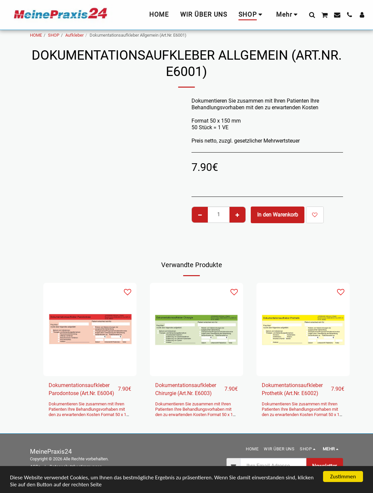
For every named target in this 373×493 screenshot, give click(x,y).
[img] (90, 329)
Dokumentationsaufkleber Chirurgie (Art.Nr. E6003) (185, 389)
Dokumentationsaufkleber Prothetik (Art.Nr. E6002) (292, 389)
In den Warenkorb (277, 215)
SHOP (53, 35)
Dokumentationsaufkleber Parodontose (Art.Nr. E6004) (81, 389)
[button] (312, 14)
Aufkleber (74, 35)
